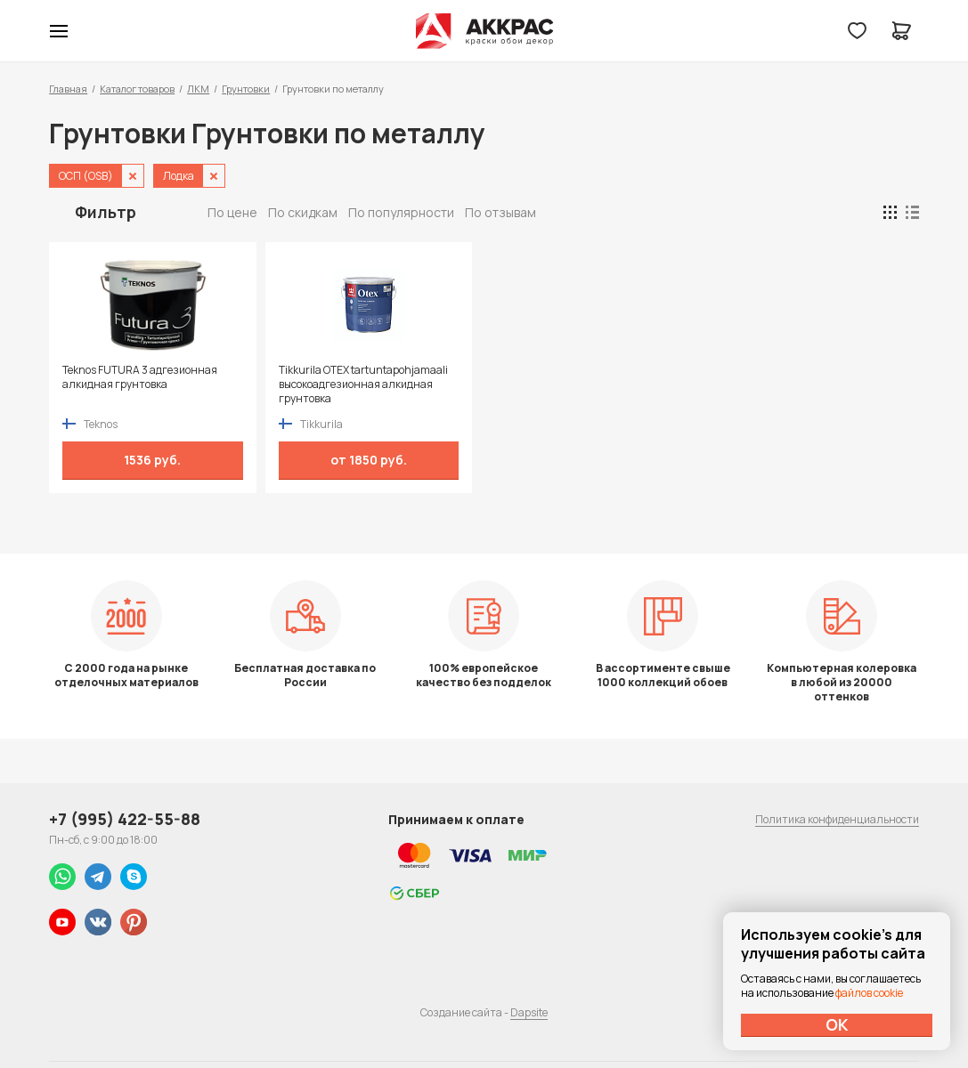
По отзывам (500, 212)
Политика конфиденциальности (837, 819)
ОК (837, 1024)
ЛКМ (198, 88)
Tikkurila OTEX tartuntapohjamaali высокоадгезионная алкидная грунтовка (363, 384)
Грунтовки (246, 88)
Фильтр (105, 211)
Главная (68, 88)
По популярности (401, 212)
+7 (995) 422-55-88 (124, 818)
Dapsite (529, 1012)
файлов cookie (869, 992)
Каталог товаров (137, 88)
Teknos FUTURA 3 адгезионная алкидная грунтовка (139, 377)
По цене (232, 212)
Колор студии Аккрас (484, 31)
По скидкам (303, 212)
